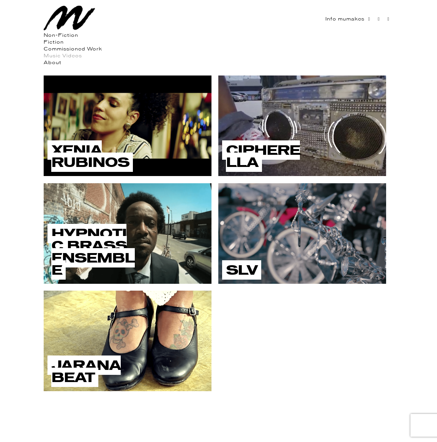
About (53, 62)
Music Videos (63, 55)
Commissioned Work (73, 49)
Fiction (54, 42)
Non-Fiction (61, 35)
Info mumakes (344, 19)
